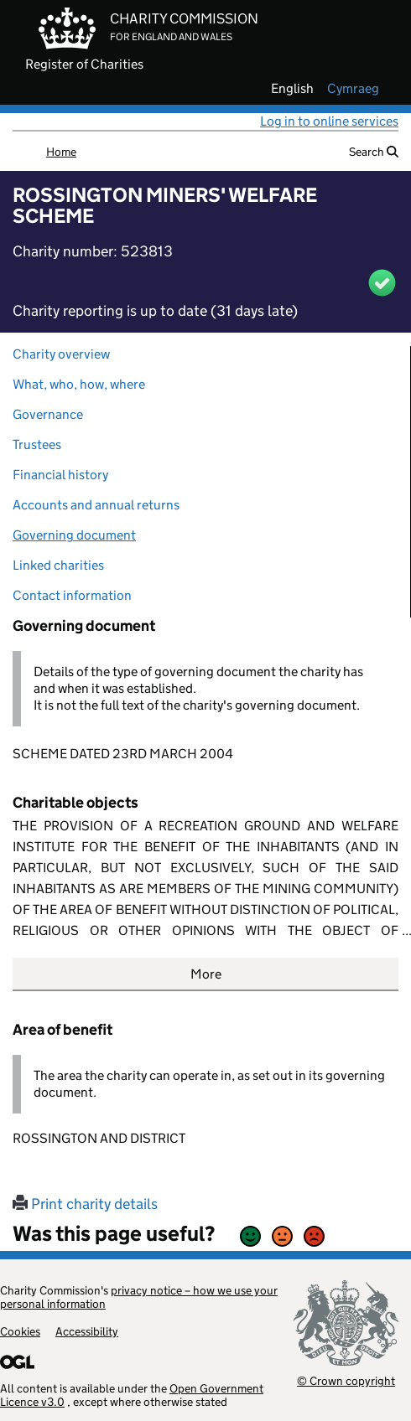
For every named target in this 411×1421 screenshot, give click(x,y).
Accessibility (86, 1331)
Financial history (60, 475)
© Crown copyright (346, 1380)
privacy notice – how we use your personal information (139, 1297)
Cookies (20, 1331)
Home (61, 151)
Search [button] (373, 151)
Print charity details (85, 1204)
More (205, 974)
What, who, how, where (79, 384)
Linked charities (58, 565)
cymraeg (353, 88)
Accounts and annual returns (96, 505)
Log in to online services (329, 121)
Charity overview (61, 354)
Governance (48, 414)
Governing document (74, 535)
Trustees (37, 444)
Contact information (72, 595)
